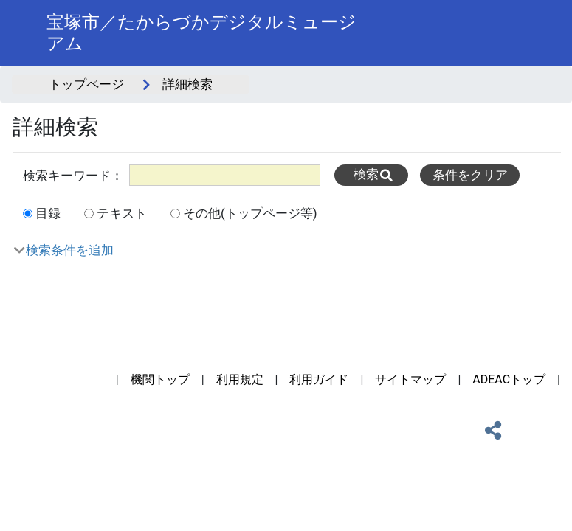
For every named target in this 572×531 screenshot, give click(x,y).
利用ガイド (318, 379)
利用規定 (239, 379)
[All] (224, 175)
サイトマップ (410, 379)
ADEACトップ (508, 379)
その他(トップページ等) (250, 213)
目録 (48, 213)
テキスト (122, 213)
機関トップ (160, 379)
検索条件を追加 (70, 250)
